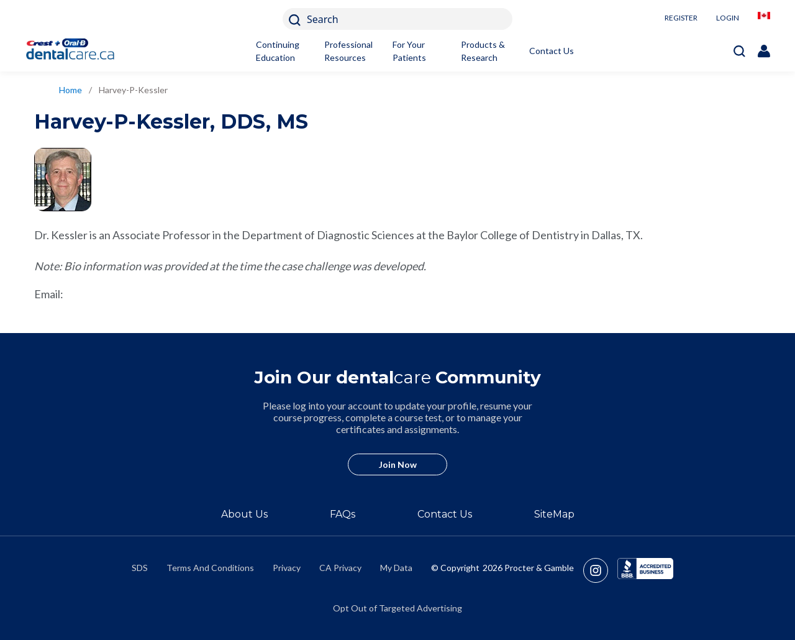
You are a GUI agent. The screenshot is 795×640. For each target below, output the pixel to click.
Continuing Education (277, 51)
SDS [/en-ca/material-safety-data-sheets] (140, 567)
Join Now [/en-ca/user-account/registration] (398, 464)
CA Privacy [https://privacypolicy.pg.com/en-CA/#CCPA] (340, 567)
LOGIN (727, 17)
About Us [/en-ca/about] (244, 514)
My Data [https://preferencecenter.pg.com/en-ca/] (396, 567)
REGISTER (681, 17)
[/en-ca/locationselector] (764, 19)
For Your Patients (409, 51)
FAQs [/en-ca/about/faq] (342, 514)
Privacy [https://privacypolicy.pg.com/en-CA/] (287, 567)
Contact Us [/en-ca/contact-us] (444, 514)
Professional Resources (348, 51)
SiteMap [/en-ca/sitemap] (554, 514)
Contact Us (551, 50)
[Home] (76, 50)
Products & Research (483, 51)
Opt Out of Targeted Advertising (397, 608)
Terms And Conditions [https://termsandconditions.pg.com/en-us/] (210, 567)
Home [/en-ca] (70, 90)
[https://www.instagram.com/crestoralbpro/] (600, 570)
